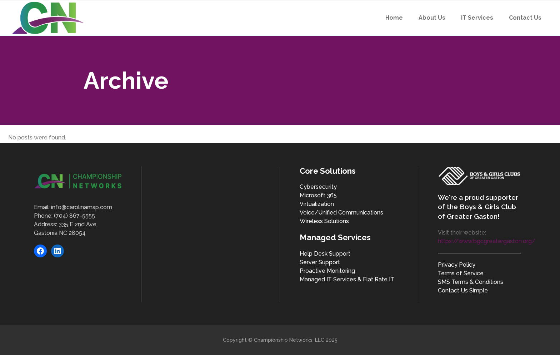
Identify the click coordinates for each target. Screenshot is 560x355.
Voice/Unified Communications (341, 212)
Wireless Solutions (324, 221)
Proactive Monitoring (327, 270)
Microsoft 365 (318, 195)
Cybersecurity (318, 186)
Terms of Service (461, 273)
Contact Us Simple (463, 290)
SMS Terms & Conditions (470, 281)
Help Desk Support (325, 253)
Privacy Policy (456, 264)
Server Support (320, 262)
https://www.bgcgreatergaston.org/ (486, 241)
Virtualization (317, 204)
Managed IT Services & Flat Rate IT (347, 279)
